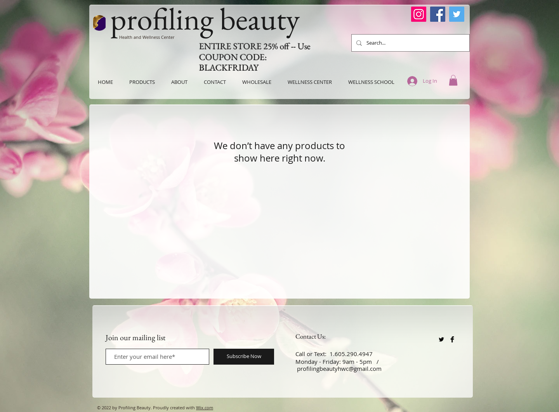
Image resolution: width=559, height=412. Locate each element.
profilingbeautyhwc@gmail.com (339, 368)
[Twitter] (456, 14)
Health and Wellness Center (146, 37)
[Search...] (409, 43)
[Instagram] (418, 14)
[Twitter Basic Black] (441, 339)
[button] (453, 80)
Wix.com (204, 407)
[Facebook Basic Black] (452, 339)
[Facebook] (437, 14)
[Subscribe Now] (244, 357)
